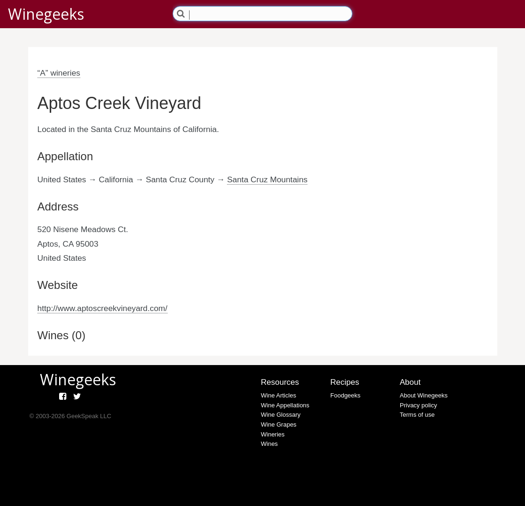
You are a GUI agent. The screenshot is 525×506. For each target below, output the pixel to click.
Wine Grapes (279, 424)
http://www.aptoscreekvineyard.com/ (102, 308)
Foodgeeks (345, 395)
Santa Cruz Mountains (267, 179)
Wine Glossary (281, 414)
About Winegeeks (424, 395)
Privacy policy (418, 405)
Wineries (273, 434)
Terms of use (417, 414)
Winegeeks (46, 14)
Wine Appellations (285, 405)
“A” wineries (59, 73)
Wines (269, 443)
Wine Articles (278, 395)
